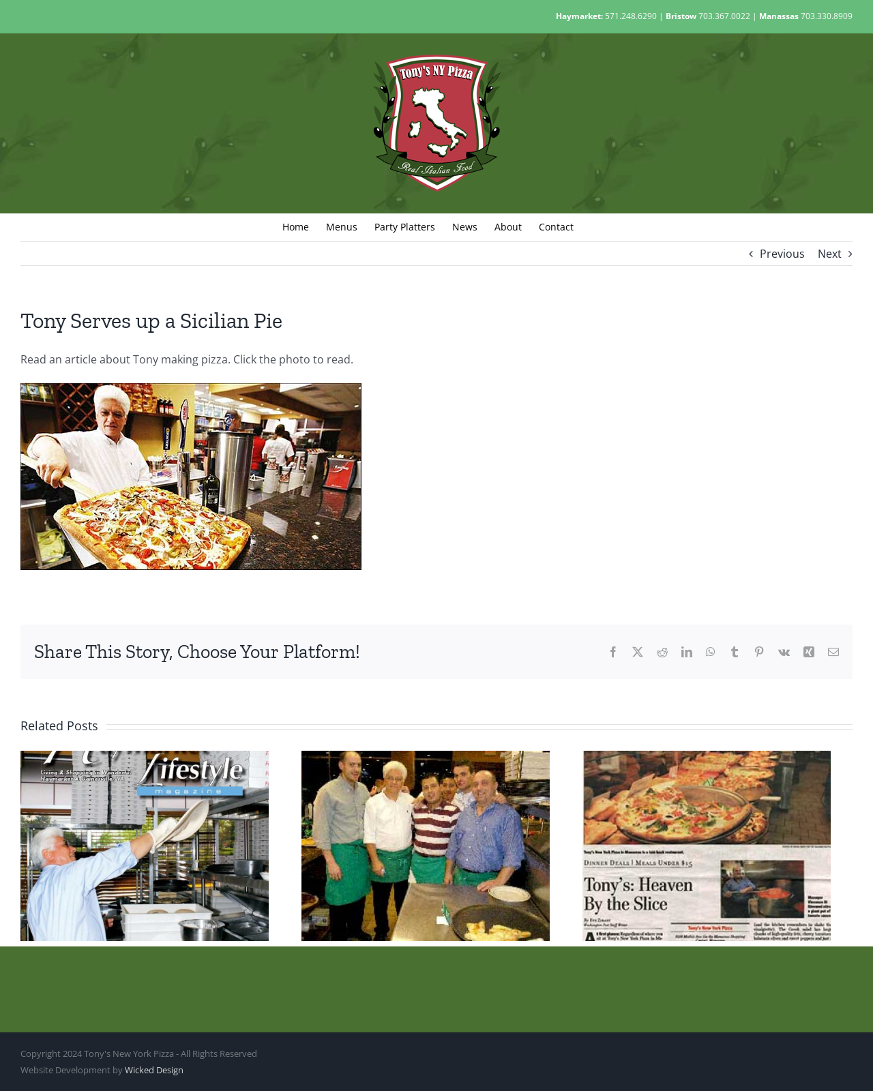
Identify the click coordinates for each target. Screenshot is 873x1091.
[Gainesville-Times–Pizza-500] (190, 388)
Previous (782, 253)
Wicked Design (154, 1070)
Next (830, 253)
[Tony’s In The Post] (706, 758)
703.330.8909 (827, 16)
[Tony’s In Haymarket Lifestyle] (144, 758)
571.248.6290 (631, 16)
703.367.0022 (724, 16)
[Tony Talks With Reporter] (425, 758)
